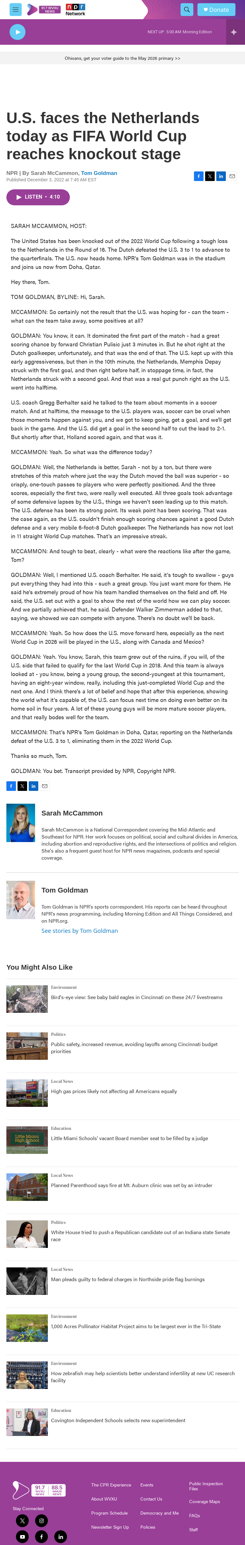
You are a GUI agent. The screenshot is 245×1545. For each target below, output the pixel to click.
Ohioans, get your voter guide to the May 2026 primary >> (123, 58)
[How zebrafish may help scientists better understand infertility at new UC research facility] (27, 1375)
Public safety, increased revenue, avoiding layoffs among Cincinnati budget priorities (134, 1047)
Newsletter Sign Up (110, 1527)
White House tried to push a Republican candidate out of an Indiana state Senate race (140, 1235)
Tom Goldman (99, 173)
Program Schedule (109, 1513)
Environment (64, 987)
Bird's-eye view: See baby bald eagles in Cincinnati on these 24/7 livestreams (137, 997)
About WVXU (104, 1499)
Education (61, 1128)
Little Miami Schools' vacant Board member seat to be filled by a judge (129, 1138)
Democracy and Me (159, 1513)
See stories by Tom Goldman (79, 930)
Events (146, 1484)
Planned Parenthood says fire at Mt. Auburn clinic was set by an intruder (131, 1185)
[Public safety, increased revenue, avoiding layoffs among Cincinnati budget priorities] (27, 1046)
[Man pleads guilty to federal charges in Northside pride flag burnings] (27, 1281)
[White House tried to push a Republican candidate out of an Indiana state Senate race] (27, 1234)
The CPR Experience (111, 1484)
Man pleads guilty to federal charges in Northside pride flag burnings (128, 1279)
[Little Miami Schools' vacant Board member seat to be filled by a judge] (27, 1140)
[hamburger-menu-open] (16, 9)
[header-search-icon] (187, 9)
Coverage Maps (204, 1501)
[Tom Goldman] (20, 900)
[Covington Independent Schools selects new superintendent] (27, 1422)
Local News (62, 1081)
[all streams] (235, 32)
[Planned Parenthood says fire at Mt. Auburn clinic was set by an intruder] (27, 1187)
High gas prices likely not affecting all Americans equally (114, 1091)
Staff (193, 1529)
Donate (219, 9)
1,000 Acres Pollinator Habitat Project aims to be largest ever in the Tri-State (136, 1326)
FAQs (194, 1515)
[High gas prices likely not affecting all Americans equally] (27, 1093)
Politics (58, 1034)
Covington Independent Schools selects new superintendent (118, 1420)
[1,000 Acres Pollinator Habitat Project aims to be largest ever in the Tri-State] (27, 1328)
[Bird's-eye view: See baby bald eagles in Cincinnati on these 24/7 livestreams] (27, 999)
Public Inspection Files (206, 1486)
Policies (147, 1527)
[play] (17, 32)
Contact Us (151, 1499)
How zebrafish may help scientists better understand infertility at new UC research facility (143, 1376)
